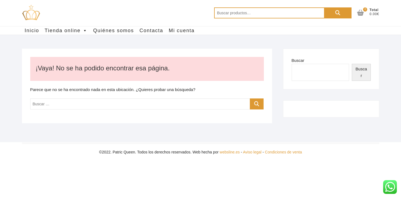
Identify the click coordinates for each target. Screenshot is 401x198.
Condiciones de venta (283, 152)
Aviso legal (252, 152)
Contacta (151, 30)
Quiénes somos (113, 30)
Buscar (338, 12)
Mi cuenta (182, 30)
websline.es (230, 152)
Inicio (32, 30)
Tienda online (66, 30)
